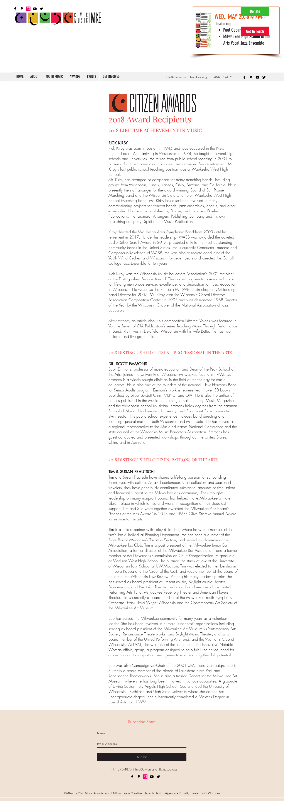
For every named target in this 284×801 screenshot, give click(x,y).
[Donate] (255, 11)
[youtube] (257, 77)
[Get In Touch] (255, 31)
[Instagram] (145, 776)
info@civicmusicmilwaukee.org (186, 77)
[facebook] (244, 77)
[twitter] (264, 77)
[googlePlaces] (251, 77)
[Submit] (141, 757)
